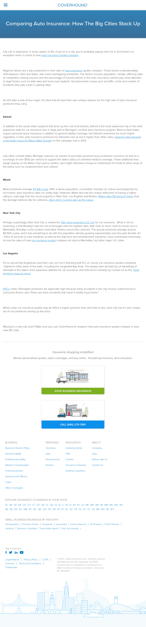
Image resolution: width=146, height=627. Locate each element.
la (82, 505)
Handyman (47, 524)
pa (58, 509)
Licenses (9, 563)
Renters (50, 465)
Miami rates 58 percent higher (115, 196)
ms (111, 505)
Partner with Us (99, 459)
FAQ (68, 453)
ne (6, 509)
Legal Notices (12, 559)
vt (88, 509)
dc (38, 505)
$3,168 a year (40, 189)
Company (97, 448)
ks (74, 505)
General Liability (13, 453)
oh (44, 509)
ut (84, 509)
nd (39, 509)
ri (62, 509)
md (92, 505)
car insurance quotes (43, 240)
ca (24, 505)
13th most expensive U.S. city (77, 222)
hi (56, 505)
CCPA (45, 559)
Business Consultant (27, 528)
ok (49, 509)
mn (106, 505)
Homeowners (53, 459)
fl (47, 505)
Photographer (12, 524)
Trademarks (11, 567)
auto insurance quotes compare (60, 55)
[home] (73, 5)
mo (116, 505)
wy (112, 509)
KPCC (6, 289)
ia (70, 505)
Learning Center (74, 448)
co (29, 505)
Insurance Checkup (76, 465)
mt (121, 505)
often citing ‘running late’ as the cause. (71, 200)
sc (66, 509)
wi (107, 509)
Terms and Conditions (30, 563)
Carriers (70, 459)
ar (19, 505)
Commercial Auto (14, 470)
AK (10, 505)
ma (97, 505)
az (15, 505)
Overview (51, 448)
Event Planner (112, 524)
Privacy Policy (31, 559)
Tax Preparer (96, 524)
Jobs (94, 453)
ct (33, 505)
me (87, 505)
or (54, 509)
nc (35, 509)
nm (25, 509)
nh (16, 509)
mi (101, 505)
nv (11, 509)
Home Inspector (78, 524)
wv (103, 509)
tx (80, 509)
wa (98, 509)
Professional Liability (15, 459)
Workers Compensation (17, 465)
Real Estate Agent (49, 528)
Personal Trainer (30, 524)
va (93, 509)
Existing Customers (75, 470)
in (67, 505)
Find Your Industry (70, 528)
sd (71, 509)
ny (30, 509)
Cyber (8, 482)
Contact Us (97, 465)
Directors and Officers (16, 476)
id (59, 505)
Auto (48, 453)
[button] (5, 5)
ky (78, 505)
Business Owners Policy (17, 448)
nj (20, 509)
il (63, 505)
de (43, 505)
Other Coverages (14, 488)
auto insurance (73, 70)
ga (51, 505)
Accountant (61, 524)
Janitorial (9, 528)
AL (6, 505)
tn (75, 509)
